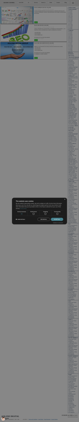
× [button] (64, 199)
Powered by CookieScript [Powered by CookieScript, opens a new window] (58, 222)
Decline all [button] (44, 219)
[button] (20, 219)
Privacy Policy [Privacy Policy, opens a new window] (23, 208)
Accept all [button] (57, 219)
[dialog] (39, 211)
